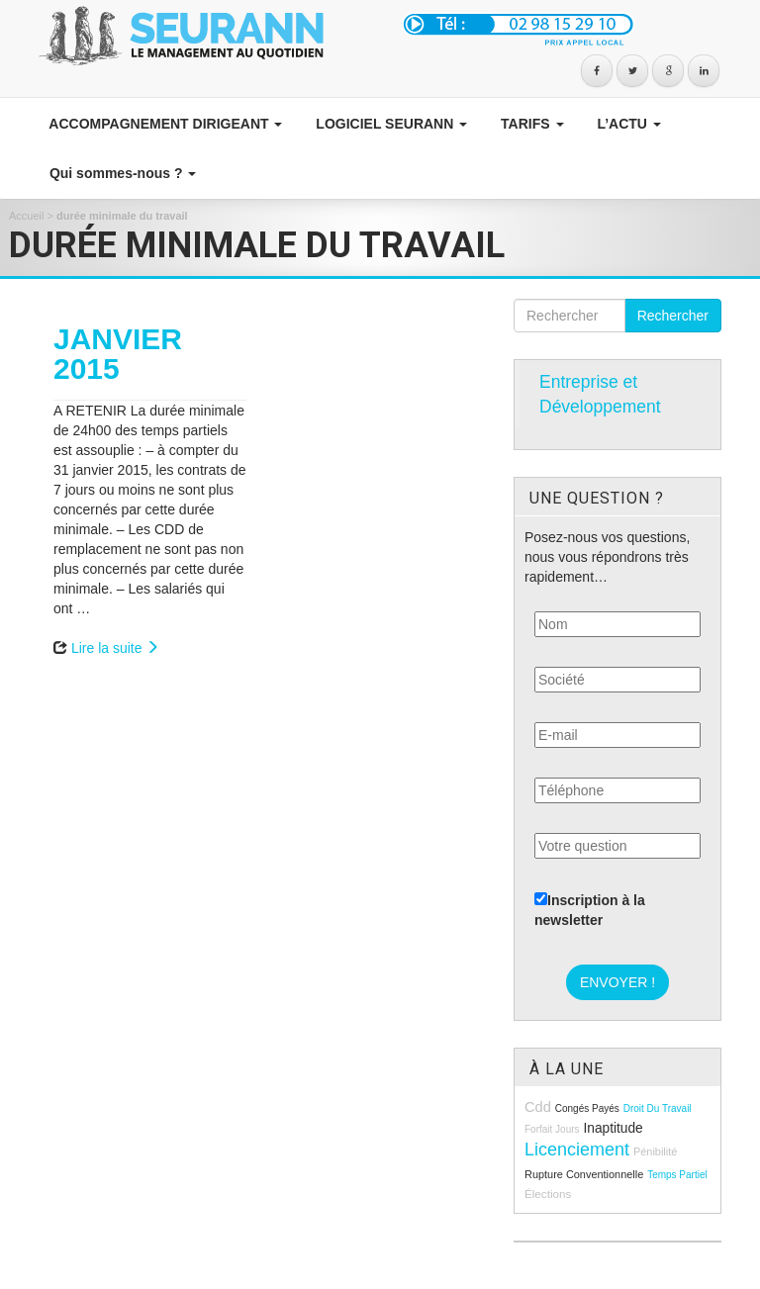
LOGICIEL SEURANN (389, 124)
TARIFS (530, 124)
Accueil (26, 216)
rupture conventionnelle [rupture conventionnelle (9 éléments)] (583, 1174)
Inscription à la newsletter (589, 910)
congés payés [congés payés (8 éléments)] (587, 1108)
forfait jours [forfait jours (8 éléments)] (552, 1129)
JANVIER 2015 (117, 353)
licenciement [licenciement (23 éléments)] (576, 1149)
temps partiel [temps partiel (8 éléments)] (677, 1174)
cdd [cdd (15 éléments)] (537, 1107)
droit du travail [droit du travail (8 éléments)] (657, 1108)
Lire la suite (115, 648)
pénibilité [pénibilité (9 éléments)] (655, 1151)
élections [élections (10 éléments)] (547, 1193)
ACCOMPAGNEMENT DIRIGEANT (164, 124)
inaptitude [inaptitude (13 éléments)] (612, 1128)
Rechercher (673, 315)
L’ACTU (627, 124)
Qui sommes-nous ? (121, 173)
